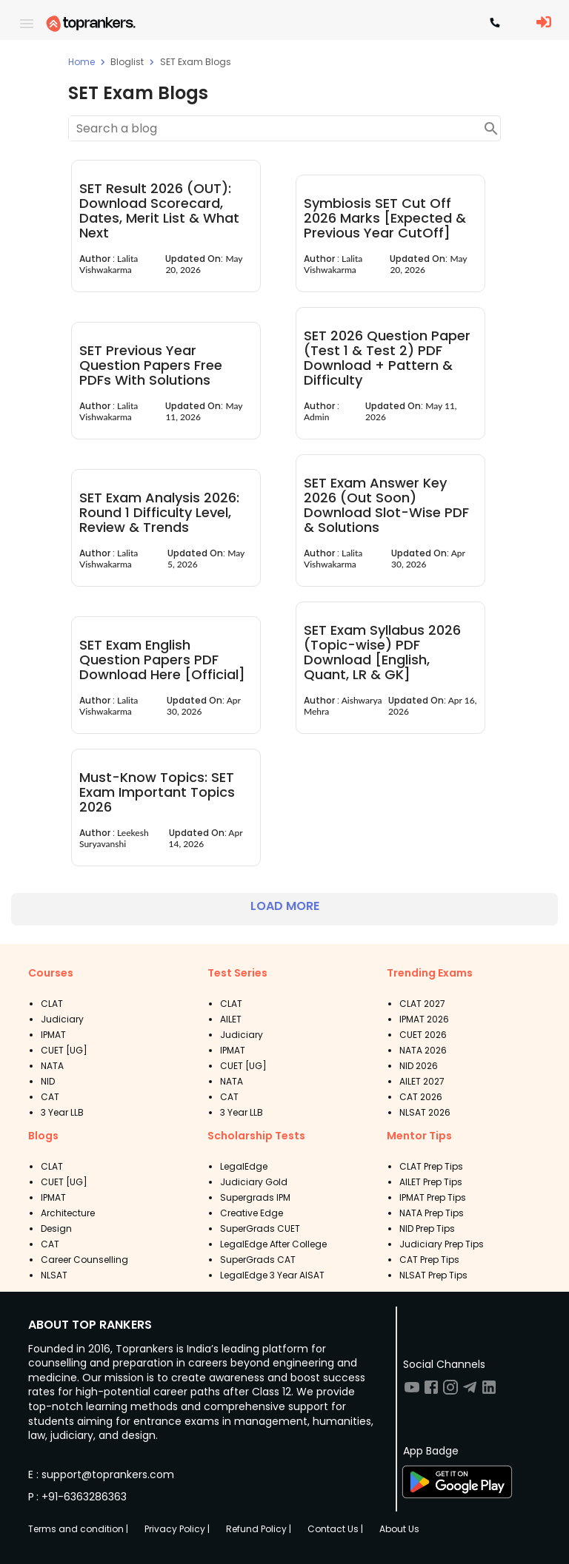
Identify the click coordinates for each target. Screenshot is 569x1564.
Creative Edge (251, 1213)
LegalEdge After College (273, 1244)
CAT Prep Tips (429, 1259)
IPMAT (53, 1034)
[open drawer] (26, 23)
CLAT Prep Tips (431, 1166)
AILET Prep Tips (430, 1182)
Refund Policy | (258, 1529)
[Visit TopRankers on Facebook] (431, 1391)
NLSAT (54, 1275)
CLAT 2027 (422, 1003)
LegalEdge (243, 1166)
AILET (231, 1019)
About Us (399, 1529)
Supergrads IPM (255, 1197)
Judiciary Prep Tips (441, 1244)
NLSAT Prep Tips (433, 1275)
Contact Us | (335, 1529)
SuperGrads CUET (260, 1228)
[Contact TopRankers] (495, 24)
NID (48, 1081)
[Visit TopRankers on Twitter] (470, 1391)
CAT (50, 1097)
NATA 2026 (423, 1050)
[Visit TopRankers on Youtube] (412, 1391)
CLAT (52, 1003)
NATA (52, 1065)
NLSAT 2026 (424, 1112)
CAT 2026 (420, 1097)
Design (56, 1228)
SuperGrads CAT (258, 1259)
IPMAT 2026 (424, 1019)
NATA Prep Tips (431, 1213)
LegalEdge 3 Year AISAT (272, 1275)
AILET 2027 (422, 1081)
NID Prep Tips (427, 1228)
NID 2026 (418, 1065)
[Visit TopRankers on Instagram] (450, 1391)
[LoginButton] (543, 23)
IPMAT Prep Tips (432, 1197)
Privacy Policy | (177, 1529)
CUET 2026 (423, 1034)
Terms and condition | (78, 1529)
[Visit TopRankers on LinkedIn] (489, 1391)
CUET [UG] (64, 1050)
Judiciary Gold (253, 1182)
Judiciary (62, 1019)
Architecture (68, 1213)
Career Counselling (84, 1259)
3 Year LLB (62, 1112)
